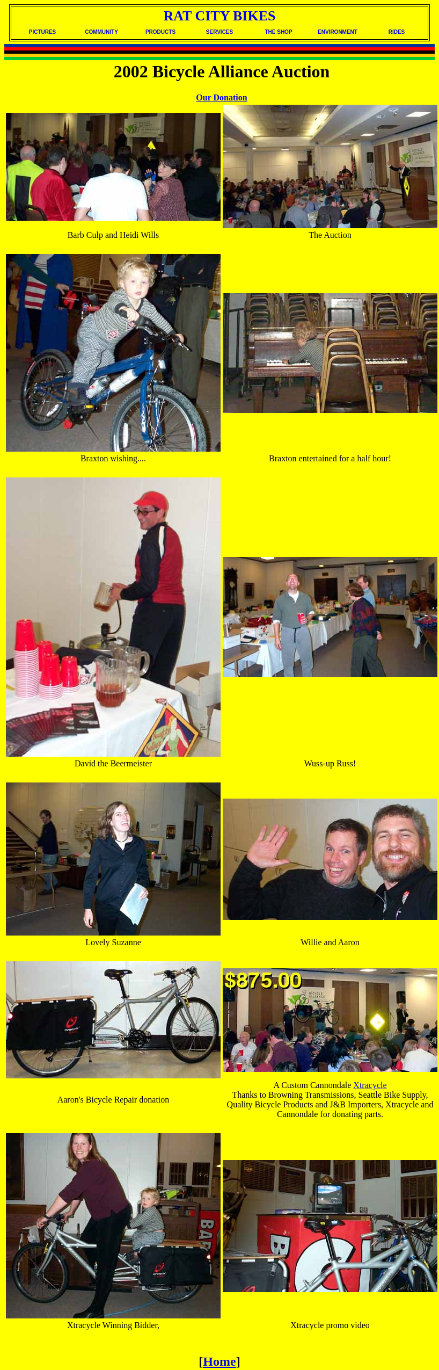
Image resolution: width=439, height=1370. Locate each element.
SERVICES (219, 32)
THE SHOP (278, 32)
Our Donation (221, 97)
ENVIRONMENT (337, 32)
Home (219, 1361)
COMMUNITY (101, 32)
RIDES (397, 32)
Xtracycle (369, 1085)
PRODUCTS (160, 32)
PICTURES (42, 32)
